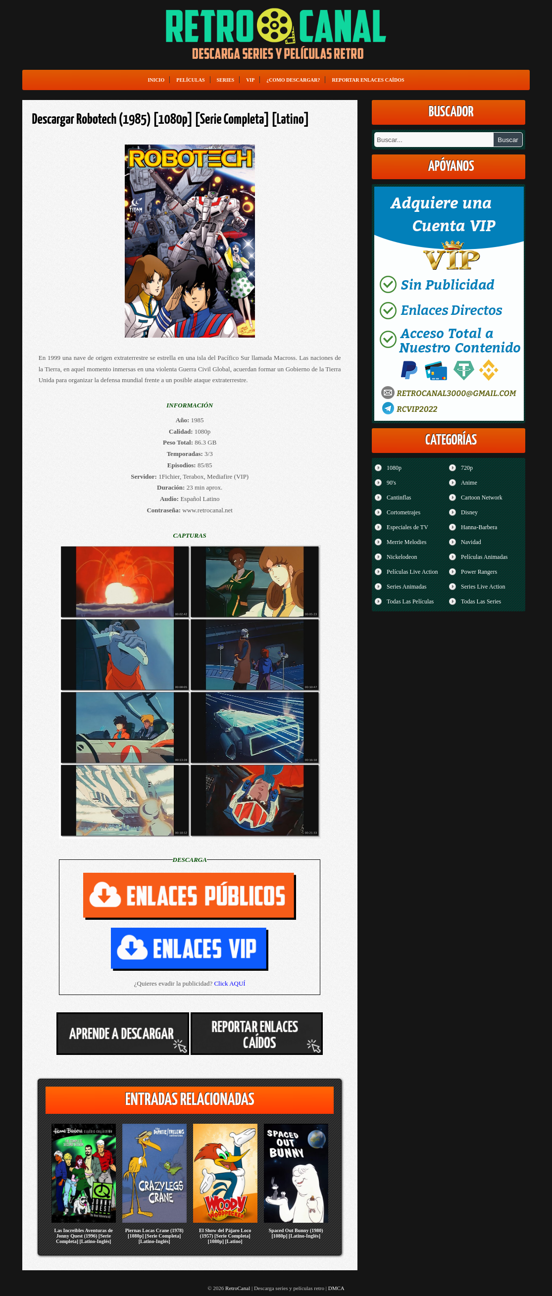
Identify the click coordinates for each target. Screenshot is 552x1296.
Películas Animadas (484, 556)
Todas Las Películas (410, 601)
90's (391, 482)
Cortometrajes (403, 512)
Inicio (156, 80)
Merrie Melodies (406, 542)
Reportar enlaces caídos (368, 80)
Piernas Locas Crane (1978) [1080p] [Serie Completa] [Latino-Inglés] (154, 1236)
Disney (469, 512)
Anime (469, 482)
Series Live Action (483, 586)
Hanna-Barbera (479, 527)
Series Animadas (406, 586)
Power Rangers (479, 571)
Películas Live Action (412, 571)
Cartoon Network (481, 497)
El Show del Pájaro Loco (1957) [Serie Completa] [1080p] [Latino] (225, 1236)
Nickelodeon (402, 556)
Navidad (471, 542)
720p (467, 467)
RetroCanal (237, 1288)
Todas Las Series (481, 601)
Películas (190, 80)
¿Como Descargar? (293, 80)
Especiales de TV (407, 527)
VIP (250, 80)
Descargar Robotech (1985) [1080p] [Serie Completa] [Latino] (170, 120)
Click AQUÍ (229, 983)
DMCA (336, 1288)
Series (226, 80)
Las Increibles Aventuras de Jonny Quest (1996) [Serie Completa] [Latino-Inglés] (83, 1236)
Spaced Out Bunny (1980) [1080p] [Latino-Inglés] (296, 1233)
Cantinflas (399, 497)
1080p (394, 467)
